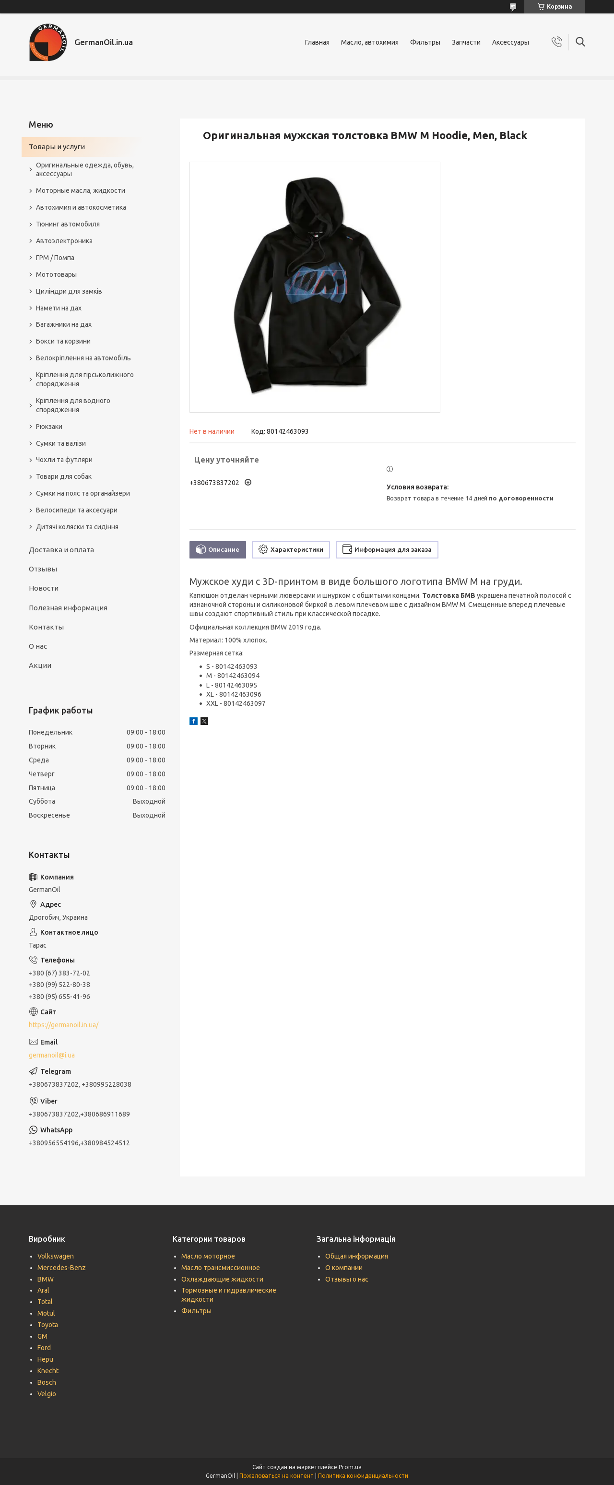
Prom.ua (350, 1467)
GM (42, 1336)
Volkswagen (55, 1256)
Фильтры (425, 42)
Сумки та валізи (61, 443)
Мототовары (56, 274)
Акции (40, 665)
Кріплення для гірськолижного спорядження (85, 379)
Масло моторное (208, 1256)
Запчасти (466, 42)
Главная (317, 42)
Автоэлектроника (64, 241)
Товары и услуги (57, 147)
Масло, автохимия (370, 42)
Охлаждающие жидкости (222, 1279)
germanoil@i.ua (52, 1055)
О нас (38, 646)
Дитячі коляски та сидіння (77, 527)
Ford (44, 1348)
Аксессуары (510, 42)
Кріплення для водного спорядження (73, 405)
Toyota (47, 1325)
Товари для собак (64, 476)
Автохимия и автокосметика (81, 207)
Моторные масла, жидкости (80, 190)
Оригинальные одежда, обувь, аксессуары (85, 169)
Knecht (48, 1371)
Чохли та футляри (64, 459)
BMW (45, 1279)
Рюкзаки (49, 426)
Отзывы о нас (346, 1279)
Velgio (46, 1394)
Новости (44, 588)
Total (45, 1302)
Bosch (46, 1382)
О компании (344, 1267)
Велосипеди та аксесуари (77, 510)
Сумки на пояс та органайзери (83, 493)
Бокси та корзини (63, 341)
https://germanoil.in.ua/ (63, 1025)
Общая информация (356, 1256)
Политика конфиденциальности (363, 1476)
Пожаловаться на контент (276, 1476)
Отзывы (43, 569)
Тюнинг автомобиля (68, 224)
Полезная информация (68, 608)
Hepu (45, 1359)
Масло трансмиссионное (220, 1267)
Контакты (46, 627)
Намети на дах (59, 308)
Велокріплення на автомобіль (83, 358)
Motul (46, 1313)
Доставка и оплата (61, 550)
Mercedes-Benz (61, 1267)
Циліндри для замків (69, 291)
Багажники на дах (64, 324)
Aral (43, 1290)
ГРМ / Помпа (55, 257)
